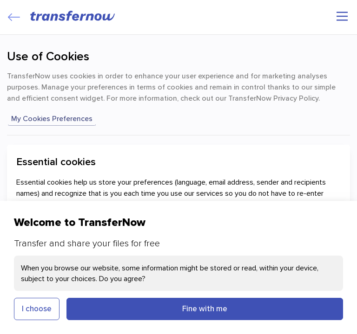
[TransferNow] (73, 16)
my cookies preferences (52, 118)
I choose (37, 308)
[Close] (14, 17)
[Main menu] (342, 16)
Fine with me (204, 308)
